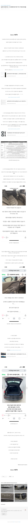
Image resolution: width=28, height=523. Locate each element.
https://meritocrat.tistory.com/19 (15, 350)
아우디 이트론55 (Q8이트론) (5, 5)
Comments (3, 504)
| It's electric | (4, 509)
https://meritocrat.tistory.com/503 (14, 128)
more (26, 482)
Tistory (19, 521)
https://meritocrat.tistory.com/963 (14, 97)
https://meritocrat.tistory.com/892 (17, 69)
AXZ (13, 521)
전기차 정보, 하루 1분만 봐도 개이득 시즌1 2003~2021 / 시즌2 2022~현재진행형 (11, 511)
